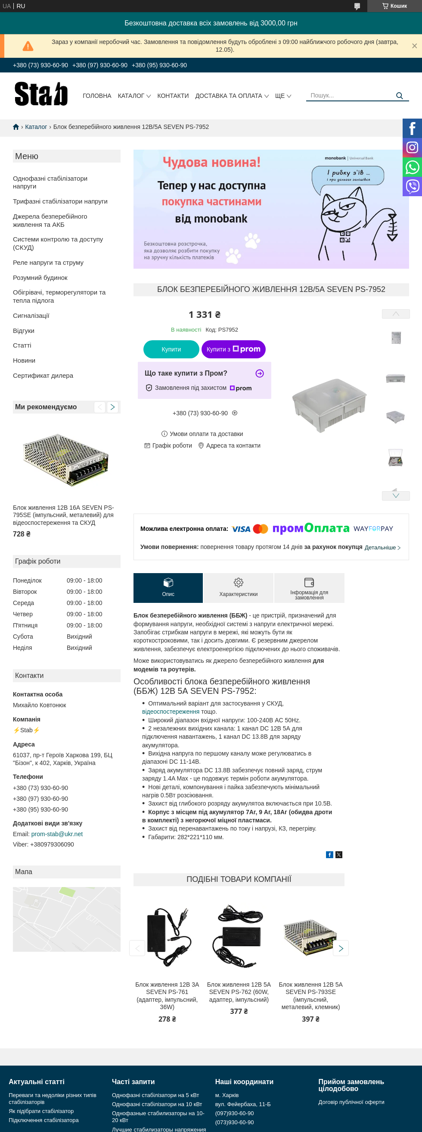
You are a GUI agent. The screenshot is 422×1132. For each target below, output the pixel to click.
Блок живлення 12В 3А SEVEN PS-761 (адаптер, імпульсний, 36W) (167, 996)
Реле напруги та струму (48, 262)
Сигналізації (31, 315)
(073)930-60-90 (234, 1122)
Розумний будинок (40, 277)
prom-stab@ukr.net (57, 834)
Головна (97, 95)
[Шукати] (399, 96)
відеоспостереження (170, 711)
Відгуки (23, 330)
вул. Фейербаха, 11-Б (243, 1104)
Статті (22, 345)
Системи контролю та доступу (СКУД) (58, 243)
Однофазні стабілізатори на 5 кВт (155, 1095)
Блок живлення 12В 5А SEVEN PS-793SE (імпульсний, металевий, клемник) (311, 996)
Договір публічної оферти (352, 1102)
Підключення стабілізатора (43, 1120)
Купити (171, 349)
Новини (24, 360)
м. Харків (227, 1095)
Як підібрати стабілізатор (41, 1111)
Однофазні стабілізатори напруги (50, 182)
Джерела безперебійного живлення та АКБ (50, 220)
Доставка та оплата (228, 95)
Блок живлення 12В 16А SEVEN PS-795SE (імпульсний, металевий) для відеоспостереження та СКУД (63, 515)
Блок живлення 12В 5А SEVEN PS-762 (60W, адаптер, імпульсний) (239, 992)
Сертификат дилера (43, 375)
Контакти (173, 95)
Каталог (131, 95)
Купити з (234, 349)
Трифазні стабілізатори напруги (60, 201)
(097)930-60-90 (234, 1113)
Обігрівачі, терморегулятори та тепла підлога (59, 296)
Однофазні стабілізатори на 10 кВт (157, 1104)
